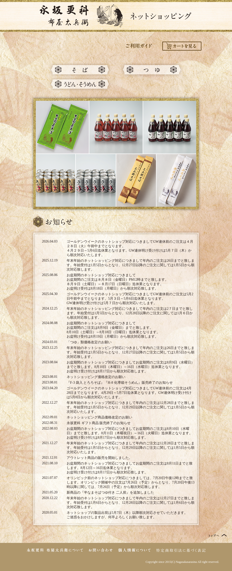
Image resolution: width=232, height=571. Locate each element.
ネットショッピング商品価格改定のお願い (99, 417)
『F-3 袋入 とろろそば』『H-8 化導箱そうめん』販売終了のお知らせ (120, 382)
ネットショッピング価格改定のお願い (96, 377)
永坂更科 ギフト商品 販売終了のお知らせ (99, 423)
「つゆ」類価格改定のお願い (89, 342)
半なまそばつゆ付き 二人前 (105, 492)
